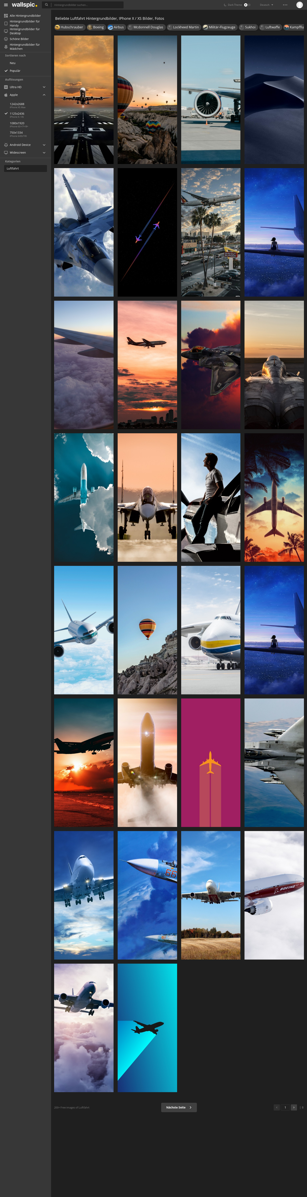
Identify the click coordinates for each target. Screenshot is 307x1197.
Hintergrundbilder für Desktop (22, 31)
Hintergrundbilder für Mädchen (22, 47)
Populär (15, 71)
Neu (13, 63)
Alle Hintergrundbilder (22, 16)
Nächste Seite (179, 1107)
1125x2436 (30, 113)
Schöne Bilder (16, 39)
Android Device (17, 145)
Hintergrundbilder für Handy (22, 23)
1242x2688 (17, 103)
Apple (11, 95)
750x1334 (16, 132)
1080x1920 (17, 123)
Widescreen (15, 152)
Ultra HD (12, 87)
